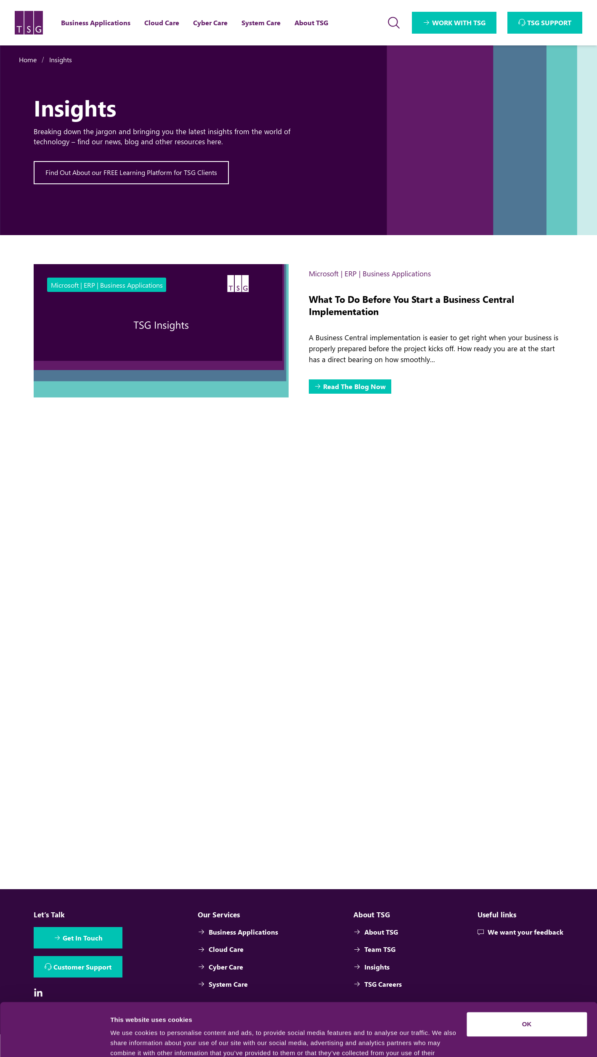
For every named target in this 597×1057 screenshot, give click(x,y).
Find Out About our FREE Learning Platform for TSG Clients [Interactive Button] (131, 172)
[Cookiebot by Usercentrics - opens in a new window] (54, 1040)
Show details (129, 1040)
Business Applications (238, 932)
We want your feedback (520, 932)
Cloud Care (221, 950)
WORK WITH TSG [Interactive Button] (459, 22)
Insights (60, 59)
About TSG (376, 932)
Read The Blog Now (354, 386)
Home (28, 59)
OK (527, 978)
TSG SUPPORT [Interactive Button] (549, 22)
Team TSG (375, 950)
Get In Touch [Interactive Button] (83, 938)
